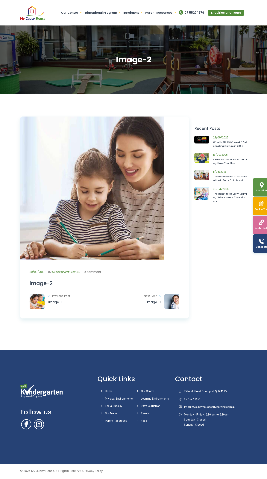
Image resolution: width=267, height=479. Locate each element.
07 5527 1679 (194, 12)
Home (109, 392)
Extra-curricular (150, 407)
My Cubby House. (43, 472)
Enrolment (133, 12)
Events (145, 414)
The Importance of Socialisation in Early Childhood (230, 178)
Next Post (152, 297)
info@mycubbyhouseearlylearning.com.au (207, 408)
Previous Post (59, 297)
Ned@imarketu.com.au (67, 272)
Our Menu (111, 414)
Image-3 (153, 303)
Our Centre (71, 12)
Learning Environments (155, 399)
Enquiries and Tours (226, 12)
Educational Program (102, 12)
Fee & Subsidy (113, 407)
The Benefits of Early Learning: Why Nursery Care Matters (230, 197)
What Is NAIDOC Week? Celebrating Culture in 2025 (230, 144)
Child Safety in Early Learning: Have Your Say (230, 161)
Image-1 (55, 303)
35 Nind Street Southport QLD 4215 (203, 392)
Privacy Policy (96, 472)
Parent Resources (161, 12)
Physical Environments (119, 399)
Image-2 (43, 284)
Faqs (144, 421)
